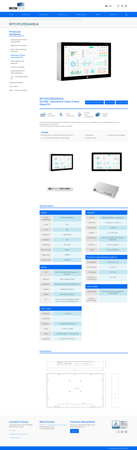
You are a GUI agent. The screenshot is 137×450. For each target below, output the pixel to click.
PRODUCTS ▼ (62, 14)
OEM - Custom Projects (18, 90)
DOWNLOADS (81, 14)
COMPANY (26, 14)
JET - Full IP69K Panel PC (19, 78)
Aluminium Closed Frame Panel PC (18, 56)
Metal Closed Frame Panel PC (18, 50)
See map (12, 430)
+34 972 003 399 (14, 438)
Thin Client (13, 86)
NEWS (98, 14)
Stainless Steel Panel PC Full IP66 (19, 41)
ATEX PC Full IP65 (17, 67)
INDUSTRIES (43, 14)
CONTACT (113, 14)
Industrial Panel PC (16, 36)
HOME (11, 14)
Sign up (74, 431)
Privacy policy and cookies (118, 448)
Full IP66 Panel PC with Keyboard (18, 72)
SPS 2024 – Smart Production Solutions (53, 425)
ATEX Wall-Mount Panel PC (17, 62)
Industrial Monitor (16, 83)
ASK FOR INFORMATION (94, 102)
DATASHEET (110, 102)
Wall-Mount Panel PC (19, 46)
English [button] (108, 6)
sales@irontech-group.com (18, 434)
